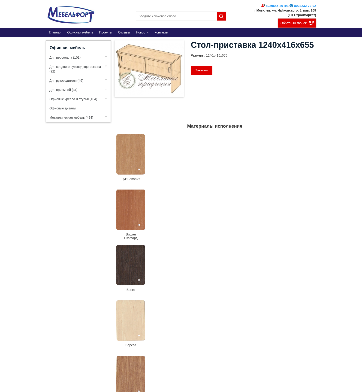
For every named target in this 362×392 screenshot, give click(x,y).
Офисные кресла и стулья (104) (73, 99)
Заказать (201, 70)
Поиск (221, 16)
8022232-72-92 (303, 6)
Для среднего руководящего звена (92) (75, 69)
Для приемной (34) (63, 90)
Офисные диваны (62, 108)
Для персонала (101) (65, 57)
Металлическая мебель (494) (71, 117)
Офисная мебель (67, 47)
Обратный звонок (294, 23)
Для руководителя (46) (66, 80)
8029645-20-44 (274, 6)
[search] (181, 16)
